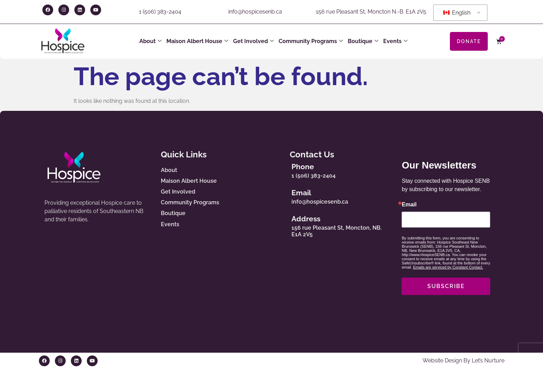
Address (307, 218)
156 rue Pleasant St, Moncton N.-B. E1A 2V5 (371, 11)
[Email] (280, 195)
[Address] (280, 225)
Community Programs (311, 41)
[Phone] (280, 169)
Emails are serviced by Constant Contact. (448, 267)
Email (303, 192)
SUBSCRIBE (446, 286)
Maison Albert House (197, 41)
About (150, 41)
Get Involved (253, 41)
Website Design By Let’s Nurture (463, 360)
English (456, 12)
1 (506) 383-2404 (160, 11)
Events (395, 41)
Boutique (363, 41)
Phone (304, 166)
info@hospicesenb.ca (255, 11)
